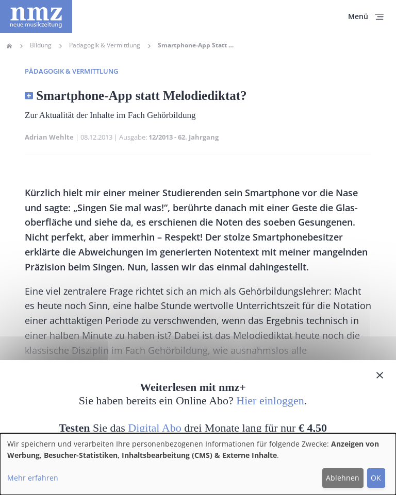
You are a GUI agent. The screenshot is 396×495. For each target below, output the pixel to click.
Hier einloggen (270, 400)
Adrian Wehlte (49, 137)
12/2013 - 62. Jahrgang (183, 137)
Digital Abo (154, 427)
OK (376, 478)
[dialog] (198, 464)
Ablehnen (342, 478)
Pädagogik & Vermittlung (104, 45)
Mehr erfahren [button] (32, 478)
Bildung (41, 45)
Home (9, 46)
